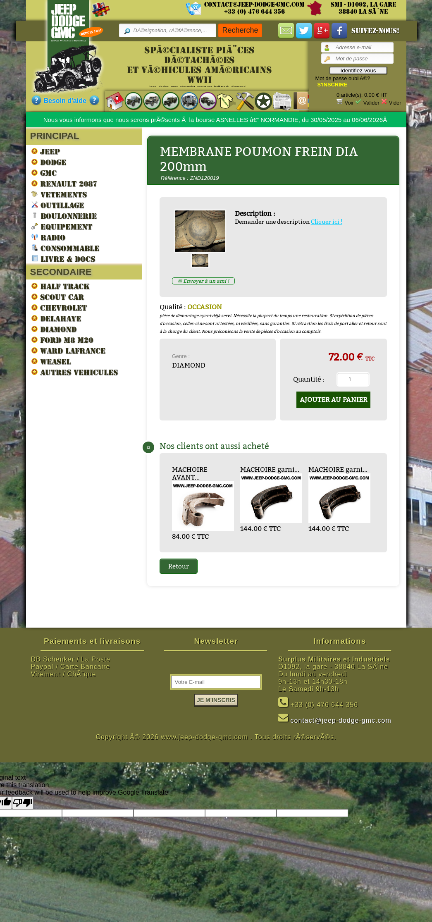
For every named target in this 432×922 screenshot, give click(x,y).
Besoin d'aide (65, 100)
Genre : (181, 356)
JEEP (45, 151)
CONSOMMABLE (65, 247)
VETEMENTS (59, 194)
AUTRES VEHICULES (74, 372)
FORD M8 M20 (62, 340)
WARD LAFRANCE (68, 350)
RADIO (48, 237)
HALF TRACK (60, 286)
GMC (44, 173)
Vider (395, 103)
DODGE (48, 162)
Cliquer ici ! (326, 221)
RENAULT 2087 (64, 183)
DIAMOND (53, 329)
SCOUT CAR (57, 297)
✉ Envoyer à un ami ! (203, 281)
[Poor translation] (22, 802)
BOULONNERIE (64, 215)
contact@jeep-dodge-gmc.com (254, 4)
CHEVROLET (59, 307)
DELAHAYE (56, 318)
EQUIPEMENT (61, 226)
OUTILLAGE (57, 204)
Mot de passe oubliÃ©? (342, 78)
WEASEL (51, 361)
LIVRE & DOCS (63, 258)
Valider (371, 103)
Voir (349, 103)
